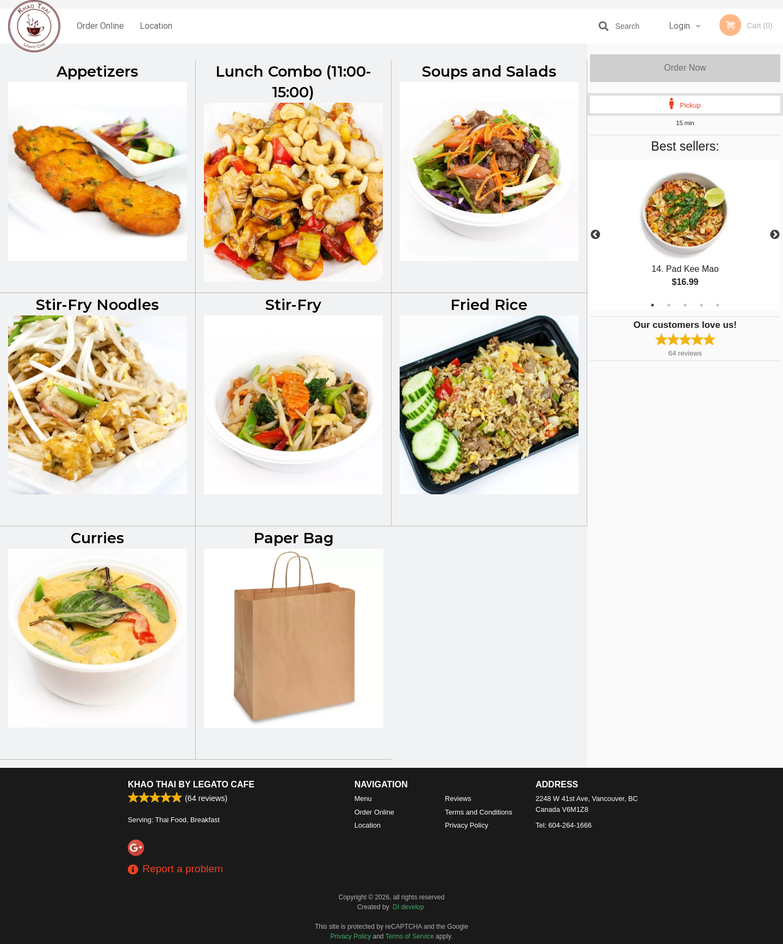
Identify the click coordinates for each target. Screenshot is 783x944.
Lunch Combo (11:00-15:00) (293, 82)
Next (774, 234)
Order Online (100, 26)
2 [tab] (668, 305)
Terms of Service (410, 936)
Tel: (564, 825)
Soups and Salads (489, 71)
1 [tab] (652, 305)
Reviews (458, 798)
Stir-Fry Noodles (97, 305)
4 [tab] (701, 305)
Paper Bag (293, 538)
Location (156, 26)
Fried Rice (488, 305)
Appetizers (97, 71)
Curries (97, 538)
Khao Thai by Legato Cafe (191, 784)
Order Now (685, 67)
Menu (363, 798)
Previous (595, 234)
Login (679, 26)
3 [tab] (685, 305)
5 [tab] (717, 305)
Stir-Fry (293, 305)
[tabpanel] (685, 235)
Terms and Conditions (478, 812)
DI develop (408, 907)
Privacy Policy (466, 825)
